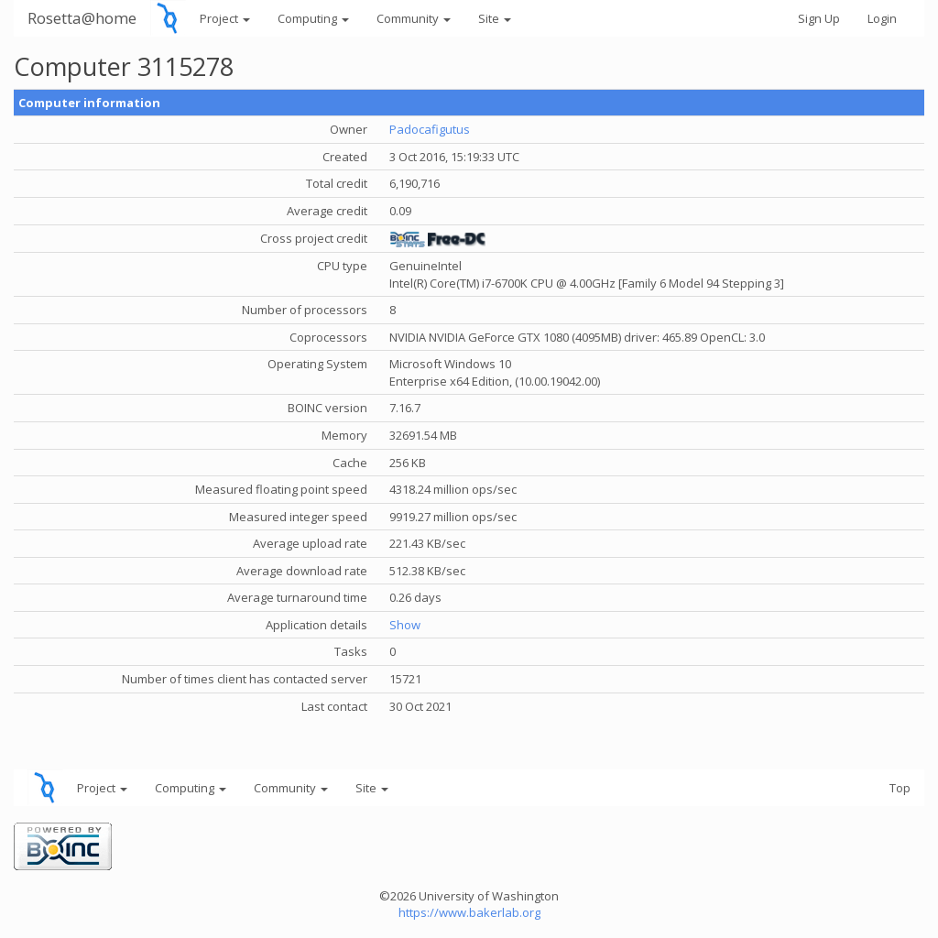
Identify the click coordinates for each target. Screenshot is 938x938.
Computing (313, 18)
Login (882, 18)
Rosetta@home (81, 17)
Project (225, 18)
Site (494, 18)
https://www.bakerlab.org (469, 912)
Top (900, 788)
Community (413, 18)
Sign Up (819, 18)
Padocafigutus (429, 129)
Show (404, 624)
